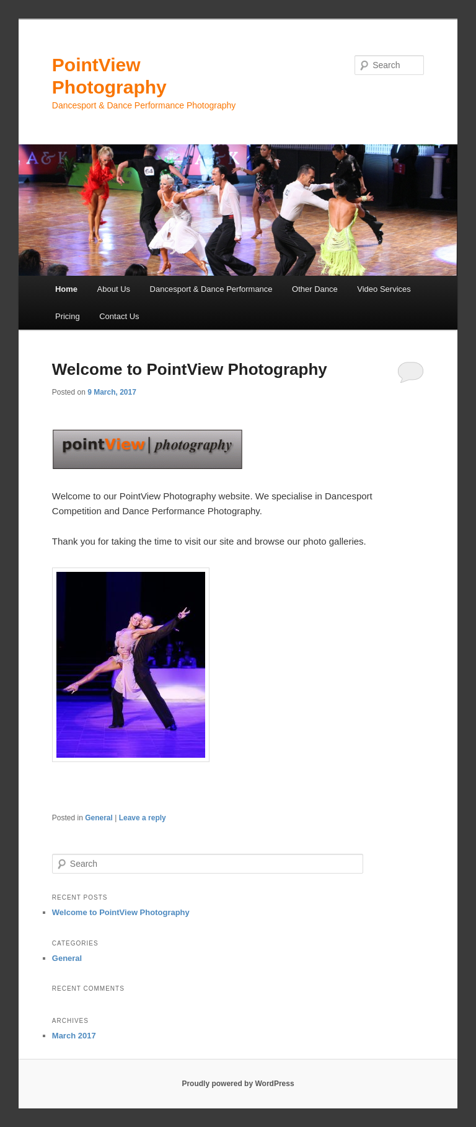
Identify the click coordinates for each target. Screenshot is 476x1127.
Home (66, 289)
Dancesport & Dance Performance (211, 289)
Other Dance (315, 289)
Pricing (67, 316)
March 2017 (74, 1035)
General (99, 817)
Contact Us (119, 316)
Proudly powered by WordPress (238, 1083)
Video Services (383, 289)
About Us (113, 289)
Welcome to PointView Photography (189, 369)
